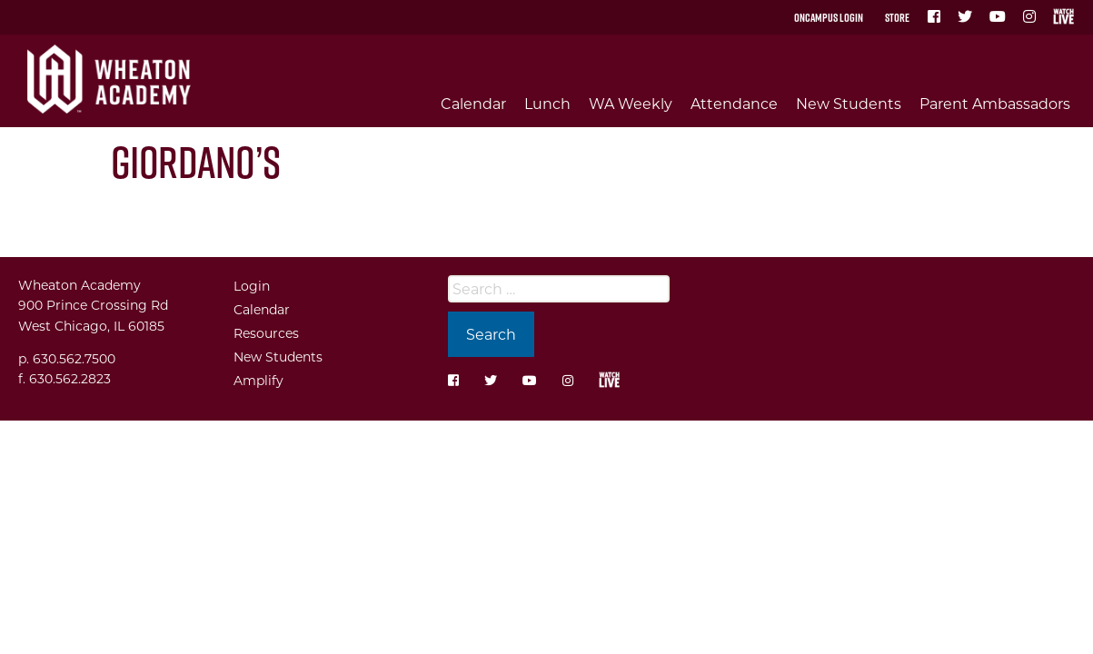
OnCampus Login (828, 17)
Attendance (734, 103)
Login (252, 285)
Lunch (547, 103)
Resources (266, 333)
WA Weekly (630, 103)
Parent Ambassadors (994, 103)
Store (897, 17)
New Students (848, 103)
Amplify (258, 380)
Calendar (473, 103)
